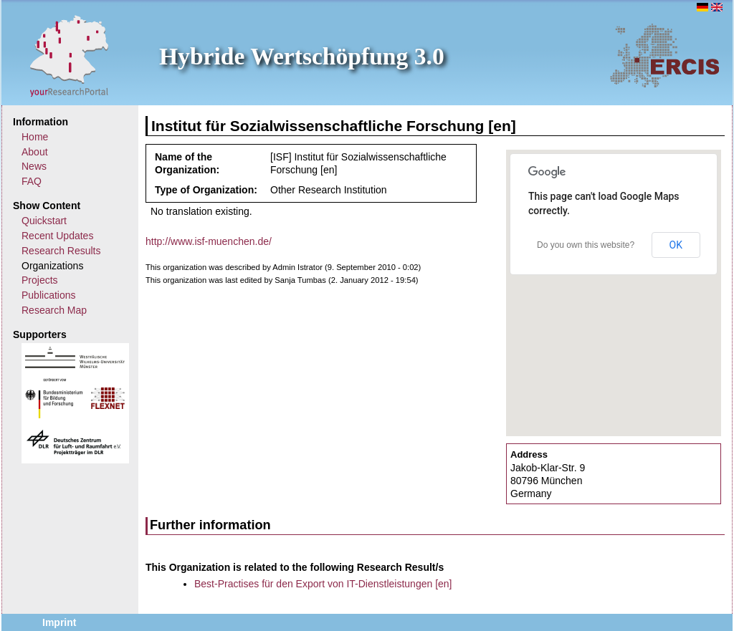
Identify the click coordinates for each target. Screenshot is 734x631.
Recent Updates (57, 235)
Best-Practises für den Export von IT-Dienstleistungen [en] (323, 583)
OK (675, 245)
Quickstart (44, 220)
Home (35, 137)
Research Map (54, 310)
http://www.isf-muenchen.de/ (209, 241)
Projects (40, 280)
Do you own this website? (585, 245)
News (34, 166)
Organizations (52, 265)
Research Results (61, 250)
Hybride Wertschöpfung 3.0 (301, 56)
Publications (49, 295)
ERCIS (664, 55)
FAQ (32, 181)
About (35, 152)
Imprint (59, 622)
